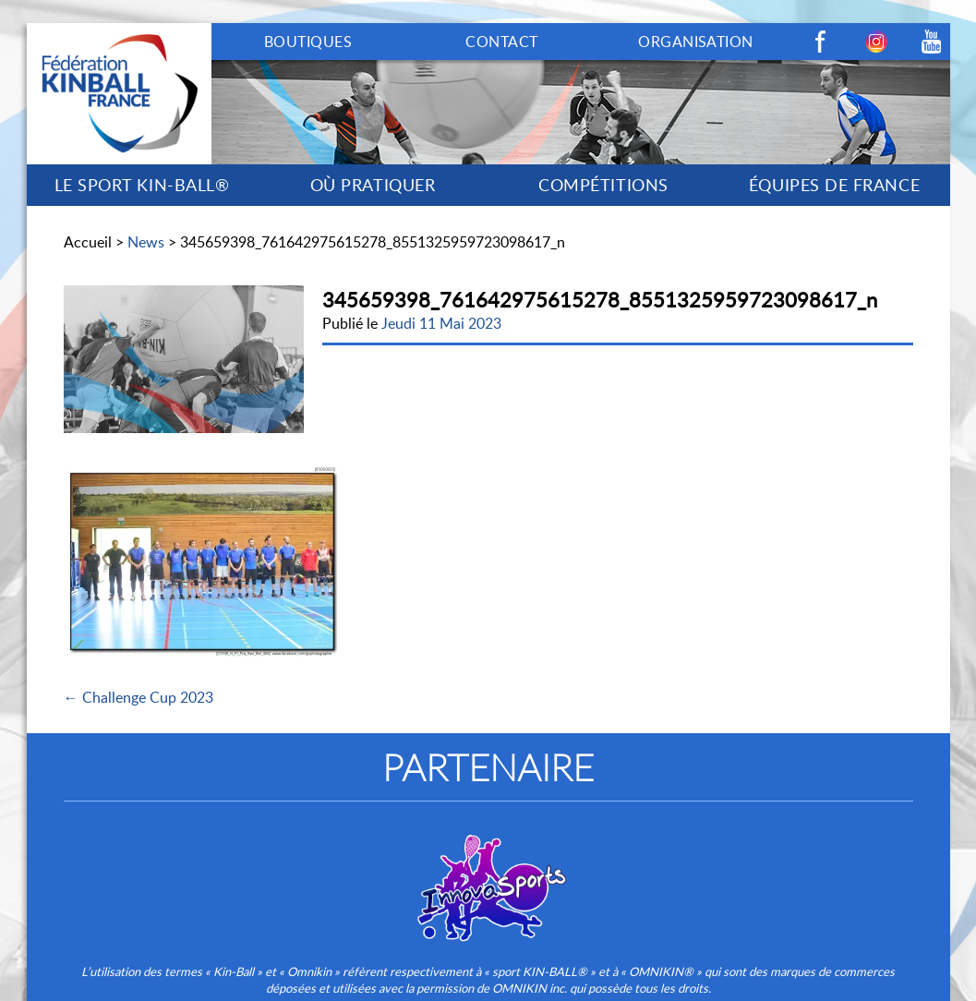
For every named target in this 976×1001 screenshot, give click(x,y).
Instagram (876, 41)
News (145, 242)
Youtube (931, 41)
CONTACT (501, 41)
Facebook (820, 41)
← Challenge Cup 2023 (138, 697)
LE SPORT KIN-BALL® (142, 185)
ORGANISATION (695, 41)
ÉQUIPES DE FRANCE (834, 185)
